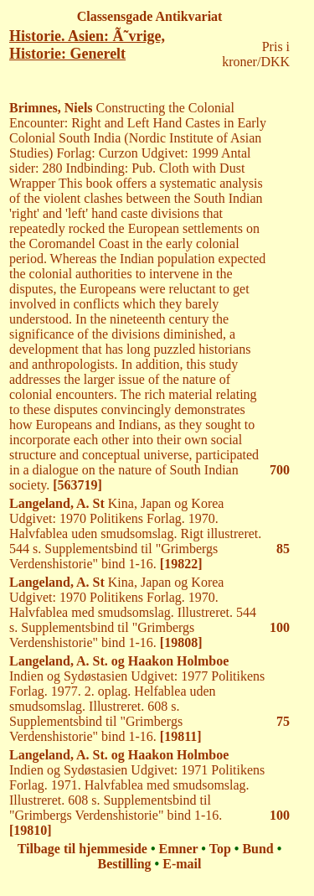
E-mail (181, 864)
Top (220, 849)
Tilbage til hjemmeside (82, 849)
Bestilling (125, 864)
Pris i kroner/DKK (256, 54)
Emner (178, 849)
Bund (257, 849)
